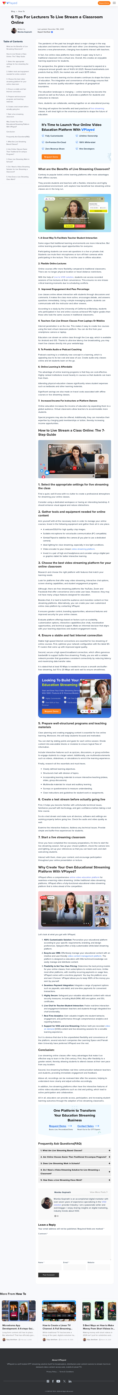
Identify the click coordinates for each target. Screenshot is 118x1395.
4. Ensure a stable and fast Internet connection (16, 90)
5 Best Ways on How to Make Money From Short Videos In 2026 (98, 1327)
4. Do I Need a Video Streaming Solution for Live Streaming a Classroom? (18, 169)
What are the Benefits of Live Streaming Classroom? (17, 47)
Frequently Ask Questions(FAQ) (18, 136)
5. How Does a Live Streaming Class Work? (17, 178)
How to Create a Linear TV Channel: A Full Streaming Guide (57, 1327)
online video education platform (84, 877)
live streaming (97, 108)
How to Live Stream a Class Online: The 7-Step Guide (16, 55)
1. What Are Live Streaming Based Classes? (16, 142)
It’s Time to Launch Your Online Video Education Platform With (71, 127)
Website (91, 1262)
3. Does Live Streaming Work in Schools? (17, 160)
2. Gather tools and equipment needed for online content (17, 72)
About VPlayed (59, 1360)
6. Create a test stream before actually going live (17, 107)
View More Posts (99, 1192)
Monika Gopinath (25, 32)
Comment (43, 1234)
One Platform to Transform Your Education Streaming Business (75, 1115)
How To (21, 11)
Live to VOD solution (64, 277)
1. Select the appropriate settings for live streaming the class (17, 64)
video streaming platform (83, 549)
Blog (13, 11)
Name (41, 1262)
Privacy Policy (52, 1372)
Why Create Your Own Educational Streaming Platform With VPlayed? (17, 124)
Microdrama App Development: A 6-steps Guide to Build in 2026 (18, 1327)
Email (66, 1262)
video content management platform (85, 955)
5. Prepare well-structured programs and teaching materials (15, 99)
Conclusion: (10, 132)
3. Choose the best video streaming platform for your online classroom (16, 81)
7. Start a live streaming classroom (14, 115)
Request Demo (104, 3)
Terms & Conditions (66, 1372)
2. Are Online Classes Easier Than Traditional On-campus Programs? (16, 151)
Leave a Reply (47, 1224)
